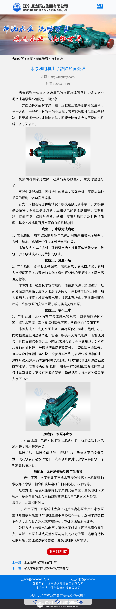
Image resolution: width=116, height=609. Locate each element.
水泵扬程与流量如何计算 (40, 562)
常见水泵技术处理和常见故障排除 (46, 568)
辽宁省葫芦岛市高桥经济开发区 (63, 595)
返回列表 (58, 551)
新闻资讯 (42, 58)
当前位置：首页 (22, 58)
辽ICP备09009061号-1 (35, 579)
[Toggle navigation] (101, 7)
